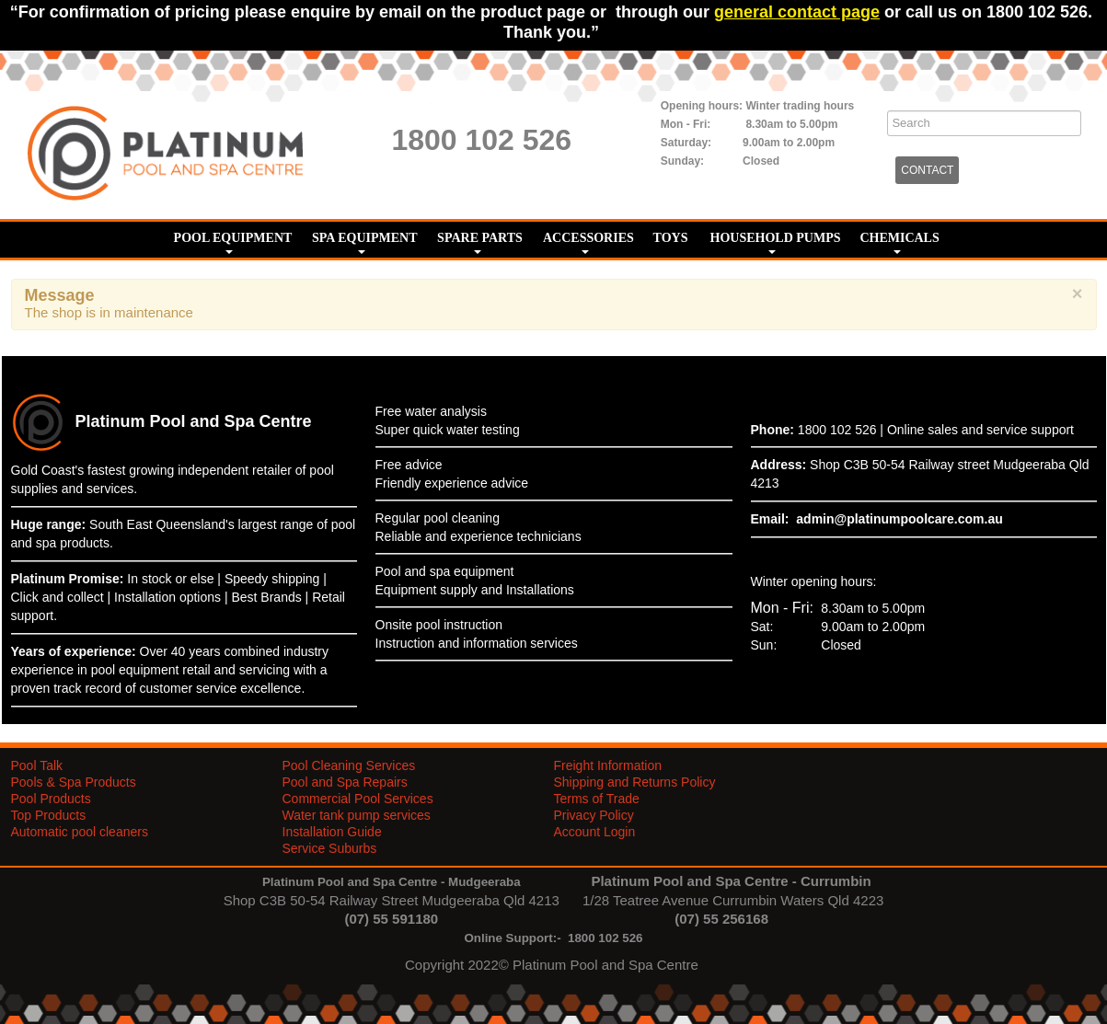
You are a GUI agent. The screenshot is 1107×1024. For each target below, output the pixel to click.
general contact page (797, 12)
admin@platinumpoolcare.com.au (899, 519)
